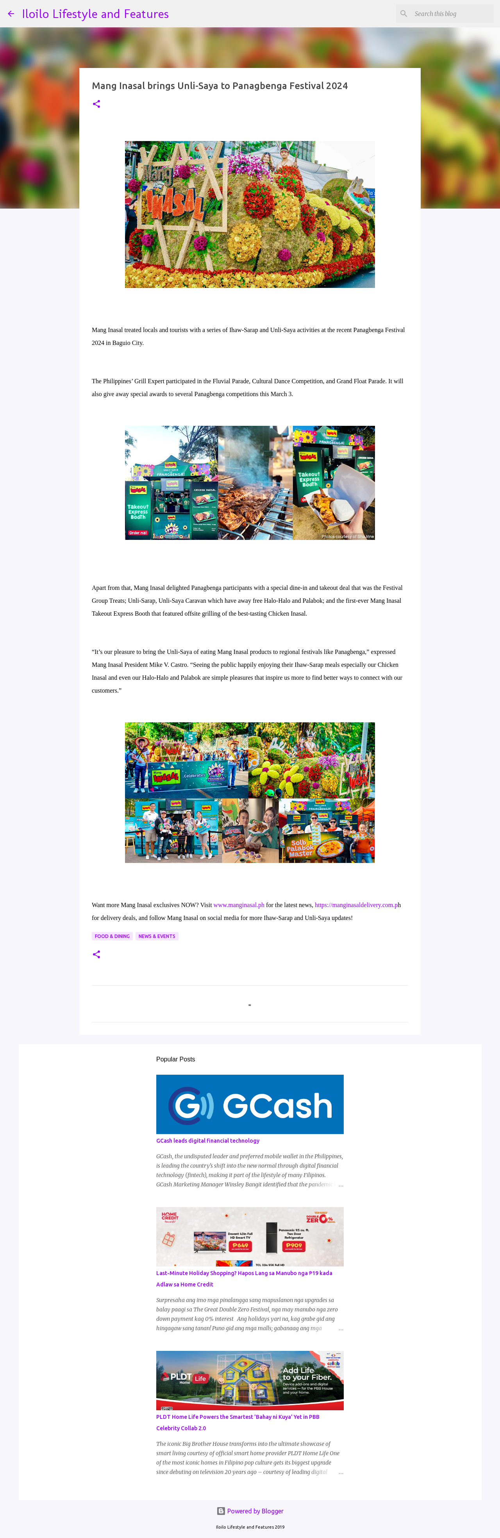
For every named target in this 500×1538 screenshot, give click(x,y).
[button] (96, 104)
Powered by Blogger (250, 1511)
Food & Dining (112, 936)
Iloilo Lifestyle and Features (95, 13)
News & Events (157, 936)
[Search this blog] (453, 13)
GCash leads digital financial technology (207, 1141)
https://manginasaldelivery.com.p (356, 905)
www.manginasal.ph (239, 905)
